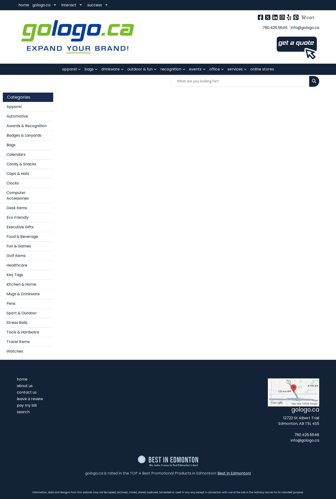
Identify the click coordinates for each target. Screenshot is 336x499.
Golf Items (16, 255)
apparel (69, 69)
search (23, 412)
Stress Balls (17, 322)
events (195, 69)
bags (89, 69)
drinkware (110, 69)
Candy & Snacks (21, 164)
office (214, 69)
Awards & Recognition (27, 125)
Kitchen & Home (21, 284)
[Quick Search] (240, 81)
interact (68, 5)
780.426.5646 (274, 27)
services (235, 69)
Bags (11, 145)
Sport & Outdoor (22, 313)
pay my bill (27, 405)
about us (25, 385)
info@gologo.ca (305, 27)
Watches (15, 351)
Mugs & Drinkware (23, 294)
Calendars (16, 154)
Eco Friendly (18, 217)
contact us (27, 392)
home (23, 5)
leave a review (30, 399)
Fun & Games (19, 246)
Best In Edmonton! (234, 473)
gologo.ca (41, 5)
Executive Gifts (20, 227)
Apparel (14, 106)
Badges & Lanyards (24, 135)
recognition (170, 69)
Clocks (13, 183)
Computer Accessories (18, 195)
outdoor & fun (140, 69)
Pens (11, 303)
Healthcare (17, 265)
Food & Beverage (22, 236)
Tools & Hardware (23, 332)
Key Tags (15, 274)
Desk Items (17, 208)
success (94, 5)
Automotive (17, 116)
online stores (262, 69)
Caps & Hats (18, 173)
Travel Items (18, 341)
